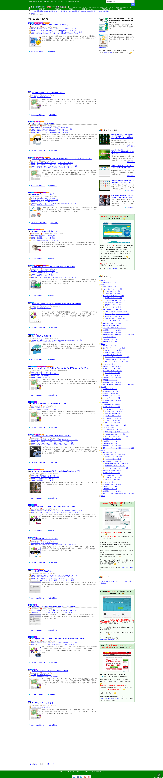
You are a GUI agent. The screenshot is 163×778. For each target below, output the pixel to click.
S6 (42, 23)
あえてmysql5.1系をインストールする (45, 539)
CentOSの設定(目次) (49, 11)
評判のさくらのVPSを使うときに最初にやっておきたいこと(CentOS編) (56, 304)
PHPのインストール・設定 (70, 440)
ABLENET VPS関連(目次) (38, 9)
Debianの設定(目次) (61, 11)
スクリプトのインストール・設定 (46, 163)
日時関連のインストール (110, 341)
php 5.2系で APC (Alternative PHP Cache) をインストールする (54, 606)
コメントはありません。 (38, 51)
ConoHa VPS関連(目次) (68, 9)
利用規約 (46, 1)
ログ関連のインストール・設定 (46, 475)
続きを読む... (53, 51)
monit (61, 233)
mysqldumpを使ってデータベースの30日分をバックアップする (53, 267)
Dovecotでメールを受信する (41, 336)
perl (53, 161)
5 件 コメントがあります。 (39, 150)
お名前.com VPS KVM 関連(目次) (98, 9)
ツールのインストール (109, 337)
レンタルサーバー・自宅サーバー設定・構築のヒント (88, 771)
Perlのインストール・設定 (65, 163)
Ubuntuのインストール (43, 375)
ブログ (33, 309)
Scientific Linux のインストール (50, 374)
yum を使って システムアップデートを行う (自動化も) (50, 671)
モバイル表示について (72, 1)
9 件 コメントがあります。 (39, 562)
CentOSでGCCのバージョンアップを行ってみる (48, 93)
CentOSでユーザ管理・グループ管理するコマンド (49, 403)
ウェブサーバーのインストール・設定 (48, 28)
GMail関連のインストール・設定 (114, 316)
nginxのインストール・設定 (113, 307)
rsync (54, 125)
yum (54, 673)
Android (103, 280)
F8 (38, 192)
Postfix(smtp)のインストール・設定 (115, 318)
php (54, 438)
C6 (33, 23)
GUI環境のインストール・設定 (112, 325)
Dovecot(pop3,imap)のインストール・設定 (70, 340)
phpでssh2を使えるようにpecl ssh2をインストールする (51, 436)
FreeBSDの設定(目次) (74, 11)
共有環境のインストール (110, 339)
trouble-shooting (62, 370)
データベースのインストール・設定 (47, 203)
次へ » (54, 764)
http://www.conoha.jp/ (107, 640)
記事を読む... (131, 146)
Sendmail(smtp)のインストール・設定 (116, 311)
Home (30, 1)
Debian (33, 30)
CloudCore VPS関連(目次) (53, 9)
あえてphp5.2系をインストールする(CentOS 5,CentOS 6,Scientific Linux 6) (58, 638)
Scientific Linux (35, 32)
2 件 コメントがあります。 (39, 662)
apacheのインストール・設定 (68, 28)
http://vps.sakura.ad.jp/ (112, 268)
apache (55, 27)
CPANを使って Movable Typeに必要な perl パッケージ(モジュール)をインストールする (62, 159)
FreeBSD (34, 198)
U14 (52, 366)
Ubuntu (33, 28)
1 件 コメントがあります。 (39, 223)
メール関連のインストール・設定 (47, 340)
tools (55, 370)
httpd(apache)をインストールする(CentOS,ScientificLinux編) (53, 506)
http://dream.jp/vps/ (128, 567)
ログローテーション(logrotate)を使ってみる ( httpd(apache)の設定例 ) (56, 471)
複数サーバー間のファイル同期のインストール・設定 (52, 127)
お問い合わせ (38, 1)
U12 (49, 23)
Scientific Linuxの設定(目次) (89, 11)
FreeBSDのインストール (110, 389)
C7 (36, 366)
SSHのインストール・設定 (111, 391)
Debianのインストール (43, 377)
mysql (55, 196)
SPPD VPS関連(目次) (82, 9)
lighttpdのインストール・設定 (113, 305)
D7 (39, 23)
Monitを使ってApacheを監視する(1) (44, 231)
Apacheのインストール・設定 (111, 398)
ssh (59, 125)
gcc (54, 95)
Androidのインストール (109, 282)
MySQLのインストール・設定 (46, 198)
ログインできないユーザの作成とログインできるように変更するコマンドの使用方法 (60, 368)
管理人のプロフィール (57, 1)
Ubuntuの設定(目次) (103, 11)
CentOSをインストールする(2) (42, 703)
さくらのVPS (56, 306)
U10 (45, 23)
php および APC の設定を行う (42, 571)
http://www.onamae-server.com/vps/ (111, 698)
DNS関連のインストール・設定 (112, 323)
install (54, 705)
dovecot (56, 338)
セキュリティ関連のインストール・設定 (114, 328)
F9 (41, 192)
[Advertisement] (63, 73)
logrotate (55, 473)
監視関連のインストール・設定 (46, 235)
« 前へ (31, 764)
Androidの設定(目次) (37, 11)
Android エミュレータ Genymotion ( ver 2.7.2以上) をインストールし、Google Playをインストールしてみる (122, 136)
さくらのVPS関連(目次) (116, 9)
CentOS (33, 33)
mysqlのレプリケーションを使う (43, 194)
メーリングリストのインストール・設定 (116, 321)
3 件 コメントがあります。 (39, 327)
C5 (30, 23)
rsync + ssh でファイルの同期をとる (44, 123)
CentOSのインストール (44, 97)
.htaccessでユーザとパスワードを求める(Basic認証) (50, 25)
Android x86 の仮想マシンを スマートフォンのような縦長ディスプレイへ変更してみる (122, 152)
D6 (36, 23)
